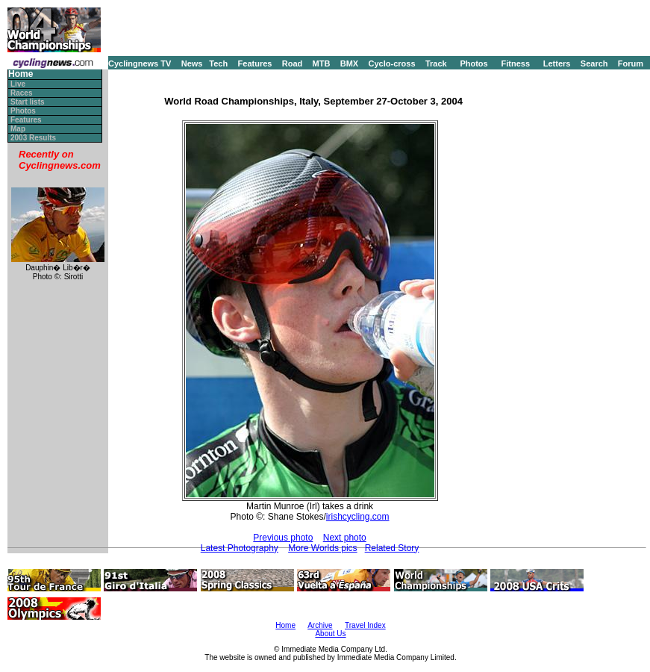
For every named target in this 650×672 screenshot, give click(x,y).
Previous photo (283, 537)
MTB (322, 63)
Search (594, 63)
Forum (630, 63)
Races (21, 93)
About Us (330, 633)
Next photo (344, 537)
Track (436, 63)
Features (255, 63)
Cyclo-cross (392, 63)
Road (292, 63)
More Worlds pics (322, 548)
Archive (319, 625)
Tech (218, 63)
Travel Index (365, 625)
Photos (473, 63)
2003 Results (33, 138)
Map (17, 129)
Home (20, 74)
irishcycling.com (358, 516)
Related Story (392, 548)
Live (17, 84)
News (192, 63)
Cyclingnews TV (139, 63)
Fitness (515, 63)
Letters (557, 63)
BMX (349, 63)
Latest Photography (239, 548)
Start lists (27, 102)
